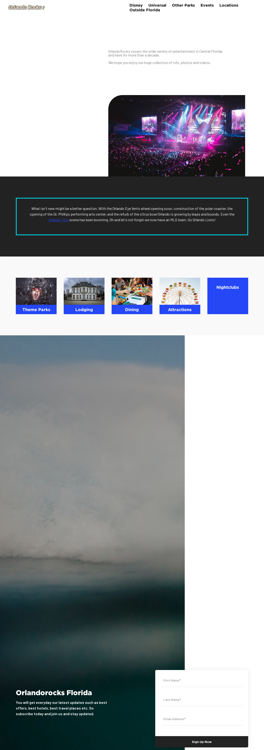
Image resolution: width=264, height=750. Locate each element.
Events (207, 5)
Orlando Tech (59, 219)
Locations (228, 5)
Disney (136, 5)
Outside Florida (145, 10)
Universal (157, 5)
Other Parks (183, 5)
